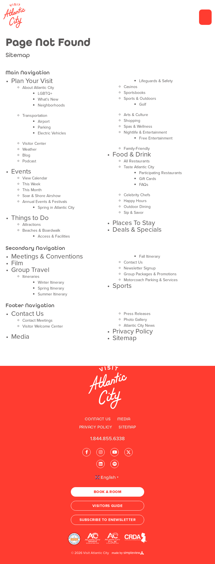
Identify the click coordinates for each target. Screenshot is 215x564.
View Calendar (34, 178)
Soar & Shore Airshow (41, 196)
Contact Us (133, 262)
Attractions (31, 225)
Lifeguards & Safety (156, 81)
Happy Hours (135, 201)
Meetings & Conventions (47, 256)
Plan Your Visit (32, 81)
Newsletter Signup (140, 268)
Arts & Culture (136, 115)
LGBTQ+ (45, 93)
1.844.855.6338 (107, 438)
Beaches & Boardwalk (41, 230)
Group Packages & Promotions (150, 274)
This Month (32, 190)
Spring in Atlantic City (56, 207)
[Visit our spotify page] (114, 464)
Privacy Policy (133, 331)
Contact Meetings (37, 320)
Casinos (130, 87)
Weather (29, 149)
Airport (44, 121)
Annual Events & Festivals (44, 202)
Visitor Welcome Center (42, 326)
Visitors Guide (107, 505)
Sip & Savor (134, 212)
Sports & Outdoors (140, 98)
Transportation (34, 116)
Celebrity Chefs (137, 195)
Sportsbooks (135, 93)
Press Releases (137, 314)
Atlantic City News (139, 325)
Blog (26, 155)
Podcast (29, 161)
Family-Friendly (137, 148)
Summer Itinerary (52, 294)
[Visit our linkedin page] (100, 464)
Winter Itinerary (51, 282)
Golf (142, 104)
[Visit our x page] (128, 452)
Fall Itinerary (149, 256)
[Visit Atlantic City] (107, 387)
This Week (31, 184)
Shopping (132, 121)
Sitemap (125, 338)
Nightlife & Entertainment (145, 132)
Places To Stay (134, 223)
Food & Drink (132, 154)
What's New (48, 99)
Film (17, 263)
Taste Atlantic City (139, 167)
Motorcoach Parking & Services (151, 280)
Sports (122, 286)
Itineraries (30, 276)
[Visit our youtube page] (114, 452)
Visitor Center (34, 143)
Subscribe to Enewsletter (107, 519)
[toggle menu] (205, 17)
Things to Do (30, 218)
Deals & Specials (137, 229)
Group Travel (30, 270)
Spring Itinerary (51, 288)
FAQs (143, 185)
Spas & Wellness (138, 126)
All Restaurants (137, 161)
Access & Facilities (54, 236)
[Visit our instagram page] (100, 452)
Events (21, 171)
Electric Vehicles (52, 133)
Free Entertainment (155, 138)
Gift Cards (147, 179)
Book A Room (107, 491)
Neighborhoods (51, 105)
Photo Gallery (135, 320)
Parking (44, 127)
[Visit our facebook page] (86, 452)
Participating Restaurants (160, 173)
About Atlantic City (38, 88)
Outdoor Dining (137, 207)
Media (20, 336)
